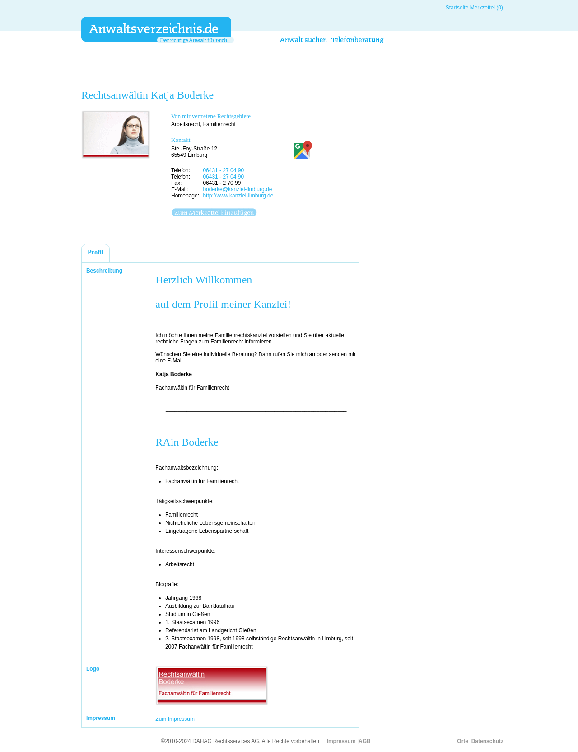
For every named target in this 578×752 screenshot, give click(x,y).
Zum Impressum (175, 719)
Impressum (341, 741)
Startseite (457, 8)
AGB (365, 741)
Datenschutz (487, 741)
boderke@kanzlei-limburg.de (237, 189)
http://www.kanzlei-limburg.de (238, 196)
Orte (462, 741)
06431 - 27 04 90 (223, 170)
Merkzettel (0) (486, 8)
